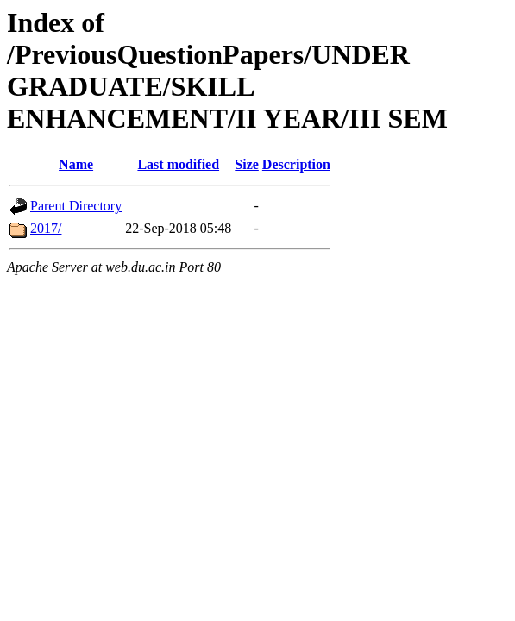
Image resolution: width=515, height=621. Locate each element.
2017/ (45, 228)
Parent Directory (76, 205)
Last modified (178, 164)
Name (76, 164)
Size (247, 164)
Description (296, 164)
